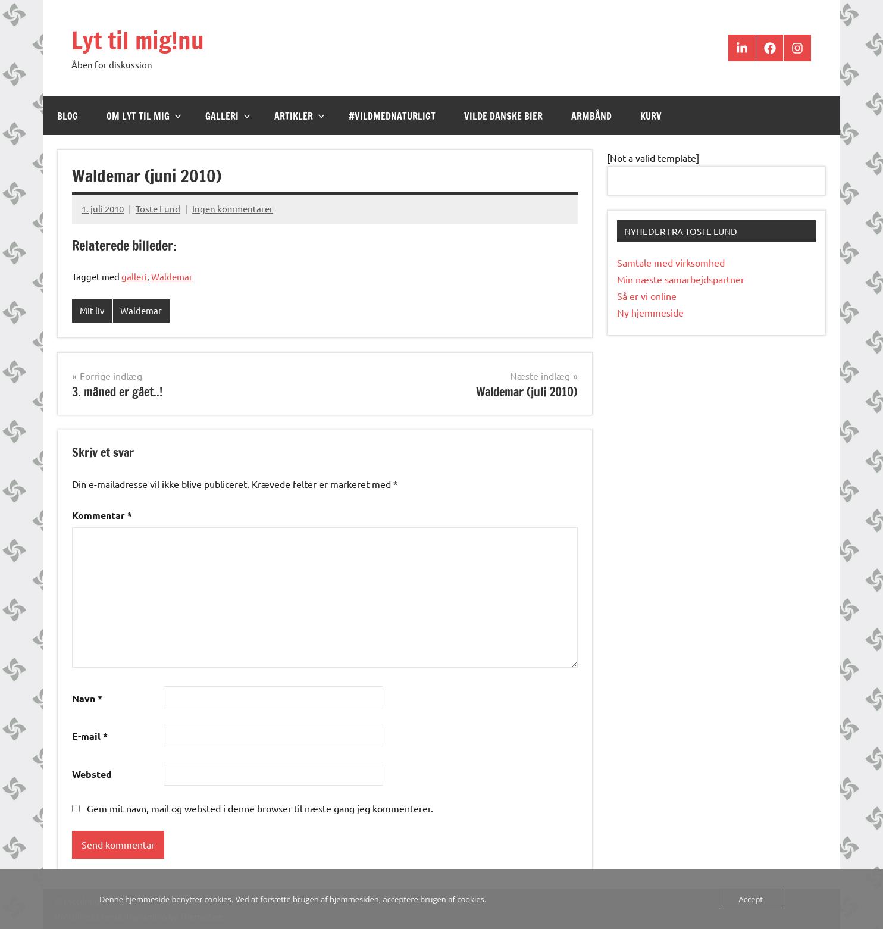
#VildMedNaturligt (392, 116)
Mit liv (92, 310)
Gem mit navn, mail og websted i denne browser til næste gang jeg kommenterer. (260, 808)
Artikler (299, 116)
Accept (750, 899)
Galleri (228, 116)
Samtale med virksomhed (671, 262)
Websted (92, 774)
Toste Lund (158, 208)
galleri (134, 276)
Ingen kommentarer (232, 208)
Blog (67, 116)
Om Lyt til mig (144, 116)
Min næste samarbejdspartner (680, 279)
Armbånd (591, 116)
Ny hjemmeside (650, 312)
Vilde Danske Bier (503, 116)
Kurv (651, 116)
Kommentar (102, 515)
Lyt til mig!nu (137, 40)
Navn (87, 698)
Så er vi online (647, 296)
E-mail (90, 736)
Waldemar (172, 276)
